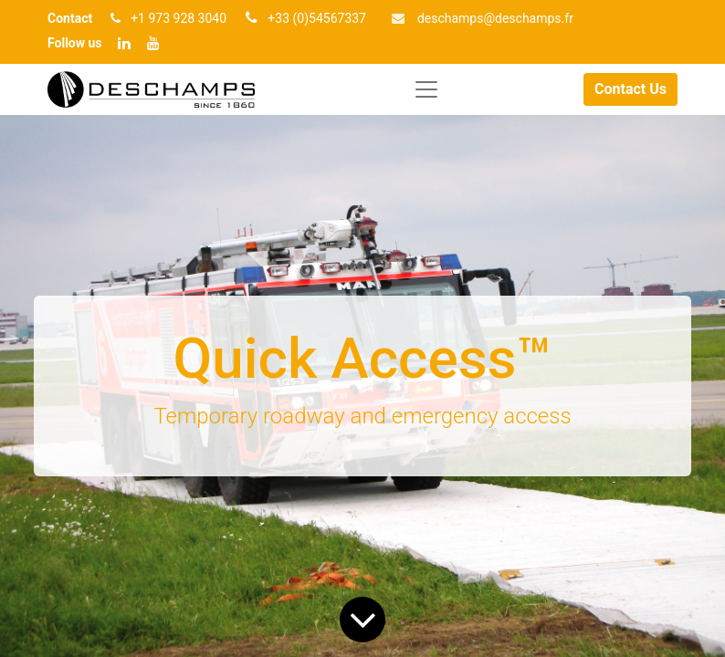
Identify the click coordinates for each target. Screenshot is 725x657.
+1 (139, 18)
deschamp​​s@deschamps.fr (495, 18)
